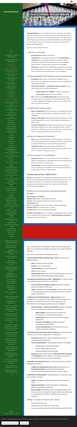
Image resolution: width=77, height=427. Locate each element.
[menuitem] (11, 52)
